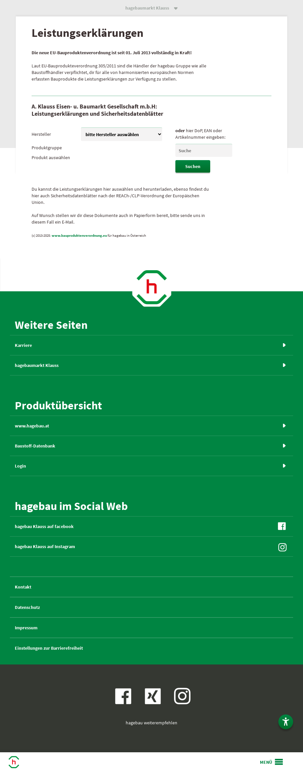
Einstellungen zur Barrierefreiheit (49, 648)
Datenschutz (27, 607)
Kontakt (23, 587)
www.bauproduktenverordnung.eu (79, 235)
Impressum (26, 628)
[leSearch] (203, 150)
